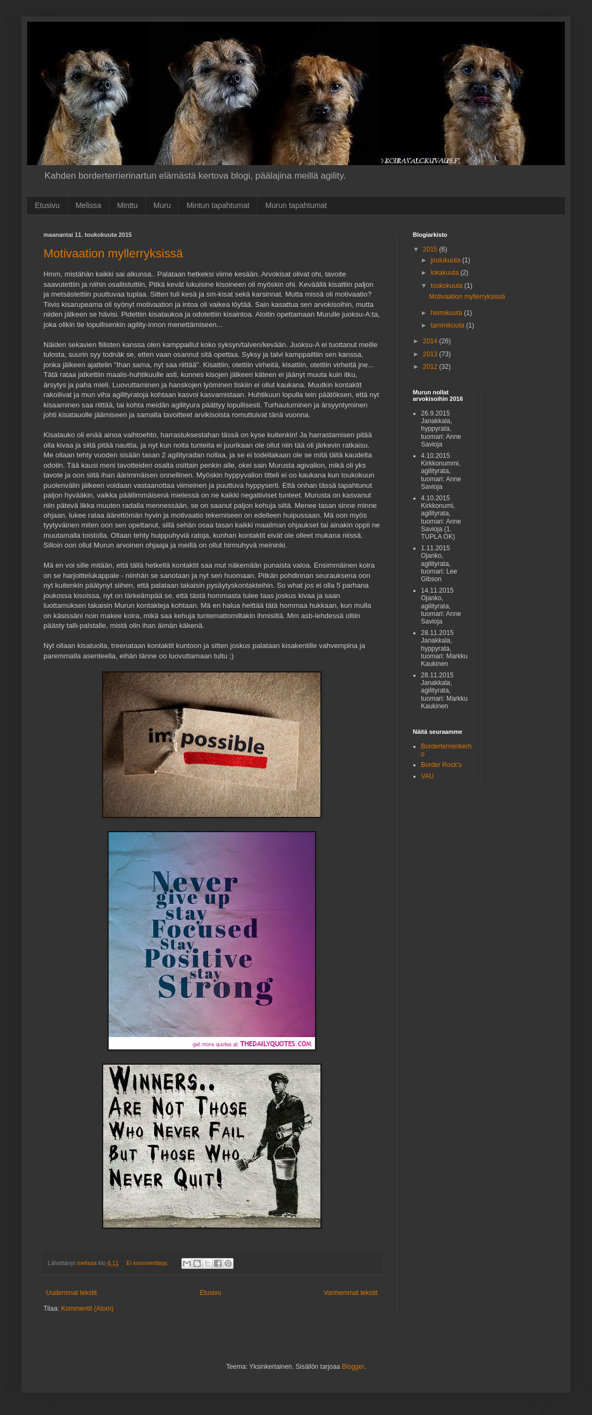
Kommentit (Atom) (87, 1308)
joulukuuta (446, 260)
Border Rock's (441, 765)
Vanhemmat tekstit (350, 1293)
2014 (431, 341)
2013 (431, 354)
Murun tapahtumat (296, 205)
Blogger (353, 1366)
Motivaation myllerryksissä (113, 253)
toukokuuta (447, 286)
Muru (162, 205)
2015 (431, 249)
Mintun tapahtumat (217, 205)
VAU (427, 776)
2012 (431, 366)
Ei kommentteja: (148, 1263)
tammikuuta (448, 325)
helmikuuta (447, 313)
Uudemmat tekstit (71, 1293)
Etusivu (47, 205)
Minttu (127, 205)
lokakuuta (446, 272)
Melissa (88, 205)
